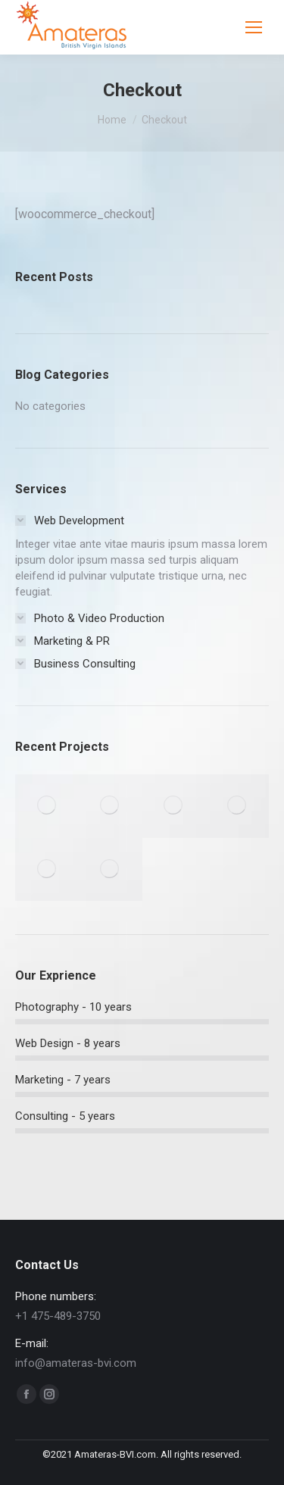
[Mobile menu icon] (254, 27)
